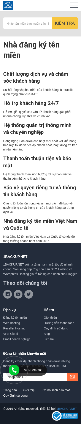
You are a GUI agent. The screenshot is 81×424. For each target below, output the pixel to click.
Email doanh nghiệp (16, 339)
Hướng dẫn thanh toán (59, 323)
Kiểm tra (65, 23)
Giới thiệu (50, 317)
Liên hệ (49, 339)
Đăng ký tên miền (15, 317)
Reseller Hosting (14, 328)
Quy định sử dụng (56, 328)
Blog (47, 333)
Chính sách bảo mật (56, 390)
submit (72, 377)
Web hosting (11, 323)
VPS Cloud (10, 333)
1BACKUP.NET (66, 408)
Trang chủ (10, 390)
